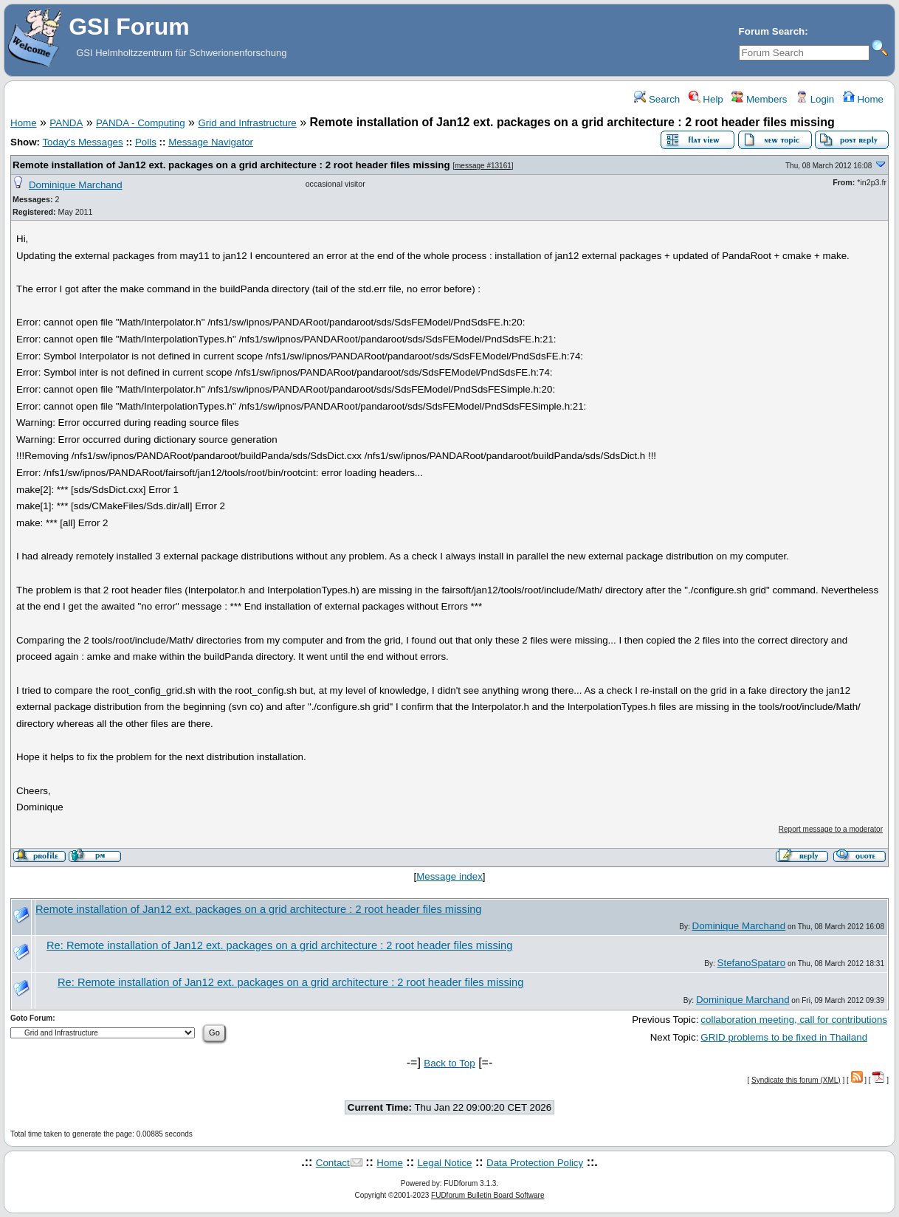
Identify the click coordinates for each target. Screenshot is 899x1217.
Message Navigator (210, 142)
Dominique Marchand (76, 184)
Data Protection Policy (534, 1162)
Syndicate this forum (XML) (796, 1080)
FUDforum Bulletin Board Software (487, 1195)
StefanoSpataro (751, 962)
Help (706, 99)
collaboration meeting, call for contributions (793, 1019)
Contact (333, 1162)
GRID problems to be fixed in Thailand (783, 1037)
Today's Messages (82, 142)
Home (863, 99)
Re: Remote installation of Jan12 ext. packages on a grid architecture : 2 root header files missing (279, 945)
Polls (145, 142)
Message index (449, 876)
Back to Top (449, 1063)
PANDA (66, 122)
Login (815, 99)
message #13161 (483, 166)
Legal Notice (444, 1162)
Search (657, 99)
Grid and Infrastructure (247, 122)
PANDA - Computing (140, 122)
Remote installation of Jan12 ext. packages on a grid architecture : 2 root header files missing (231, 164)
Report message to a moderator (831, 829)
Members (759, 99)
